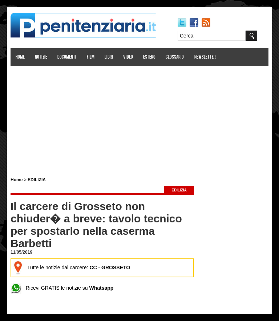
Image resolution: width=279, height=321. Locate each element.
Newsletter (205, 57)
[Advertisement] (139, 118)
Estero (149, 57)
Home (20, 57)
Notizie (41, 57)
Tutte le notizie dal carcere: (71, 267)
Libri (109, 57)
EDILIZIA (37, 179)
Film (90, 57)
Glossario (175, 57)
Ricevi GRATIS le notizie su (62, 288)
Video (128, 57)
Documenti (66, 57)
